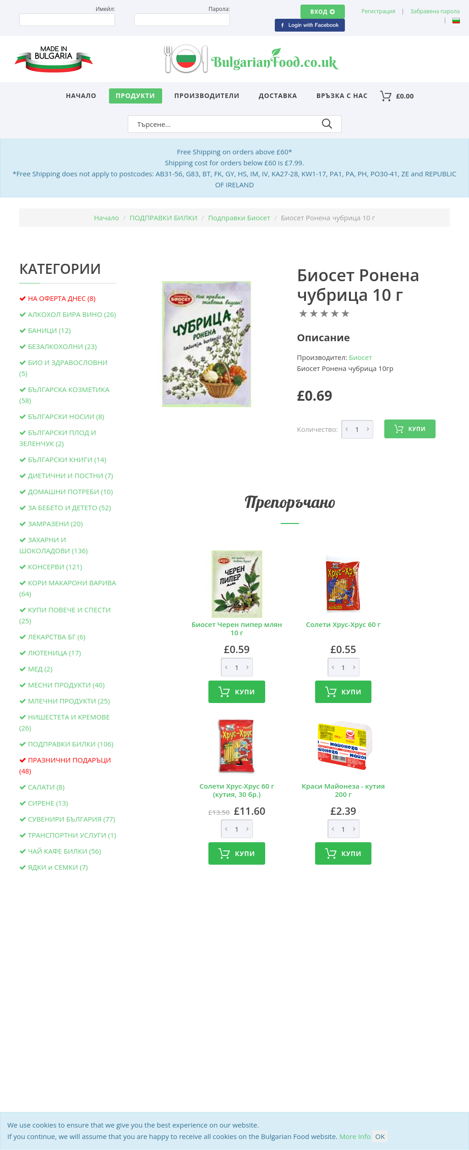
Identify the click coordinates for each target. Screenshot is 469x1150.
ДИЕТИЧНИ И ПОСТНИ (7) (70, 475)
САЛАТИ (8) (46, 786)
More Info (355, 1136)
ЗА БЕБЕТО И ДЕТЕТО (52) (69, 507)
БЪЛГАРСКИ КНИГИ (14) (67, 459)
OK (380, 1136)
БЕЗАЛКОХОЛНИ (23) (62, 346)
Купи (409, 429)
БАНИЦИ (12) (49, 330)
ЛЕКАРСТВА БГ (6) (57, 636)
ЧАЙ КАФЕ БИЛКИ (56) (64, 851)
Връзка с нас (342, 95)
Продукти (135, 95)
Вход (323, 12)
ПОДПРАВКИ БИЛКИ (163, 217)
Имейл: (105, 9)
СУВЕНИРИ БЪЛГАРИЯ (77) (71, 818)
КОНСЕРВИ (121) (55, 566)
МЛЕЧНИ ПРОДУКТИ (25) (69, 700)
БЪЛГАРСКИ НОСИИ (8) (66, 416)
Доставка (278, 95)
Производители (207, 95)
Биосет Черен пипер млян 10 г (236, 628)
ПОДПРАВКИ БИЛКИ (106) (71, 743)
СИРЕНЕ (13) (48, 802)
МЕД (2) (40, 668)
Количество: (317, 429)
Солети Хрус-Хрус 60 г (343, 624)
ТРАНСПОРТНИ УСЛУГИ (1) (72, 834)
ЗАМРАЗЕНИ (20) (55, 523)
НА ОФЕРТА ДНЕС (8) (62, 298)
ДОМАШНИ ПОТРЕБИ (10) (70, 491)
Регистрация (378, 11)
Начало (81, 95)
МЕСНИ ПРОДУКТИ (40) (66, 684)
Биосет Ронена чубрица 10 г (358, 285)
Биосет (360, 357)
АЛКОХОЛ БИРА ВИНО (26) (72, 314)
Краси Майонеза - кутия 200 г (343, 790)
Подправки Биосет (239, 217)
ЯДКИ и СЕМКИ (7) (58, 867)
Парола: (219, 9)
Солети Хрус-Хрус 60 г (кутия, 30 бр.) (236, 790)
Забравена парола (435, 11)
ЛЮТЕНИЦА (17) (54, 652)
